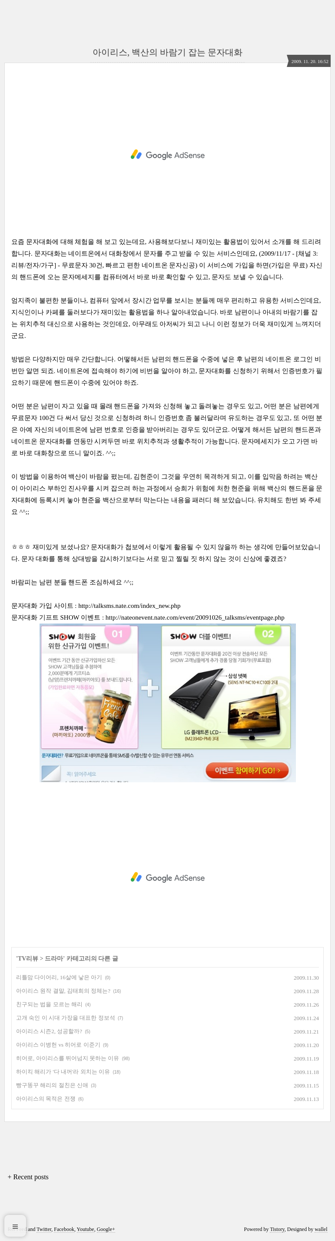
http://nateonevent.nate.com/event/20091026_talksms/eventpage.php (195, 617)
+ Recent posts (28, 1177)
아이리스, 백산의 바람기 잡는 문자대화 (167, 52)
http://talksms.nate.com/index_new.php (129, 605)
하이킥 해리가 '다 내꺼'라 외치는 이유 (63, 1071)
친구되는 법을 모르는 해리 (49, 1004)
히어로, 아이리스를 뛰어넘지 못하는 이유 (67, 1058)
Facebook (64, 1229)
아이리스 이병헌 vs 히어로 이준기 (58, 1044)
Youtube (85, 1229)
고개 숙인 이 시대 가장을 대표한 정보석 (65, 1017)
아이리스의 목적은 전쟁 (46, 1098)
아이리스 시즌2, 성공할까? (49, 1031)
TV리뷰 (28, 958)
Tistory (277, 1229)
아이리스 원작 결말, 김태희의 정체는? (63, 990)
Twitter (43, 1229)
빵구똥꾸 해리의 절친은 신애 (52, 1085)
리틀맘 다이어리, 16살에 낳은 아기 (59, 977)
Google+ (106, 1229)
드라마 (54, 958)
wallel (321, 1229)
